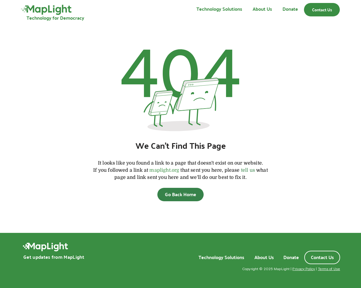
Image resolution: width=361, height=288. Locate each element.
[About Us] (264, 257)
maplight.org (164, 170)
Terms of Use (329, 269)
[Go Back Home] (180, 194)
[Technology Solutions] (221, 257)
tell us (248, 170)
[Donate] (291, 257)
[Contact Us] (322, 9)
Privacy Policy (303, 269)
